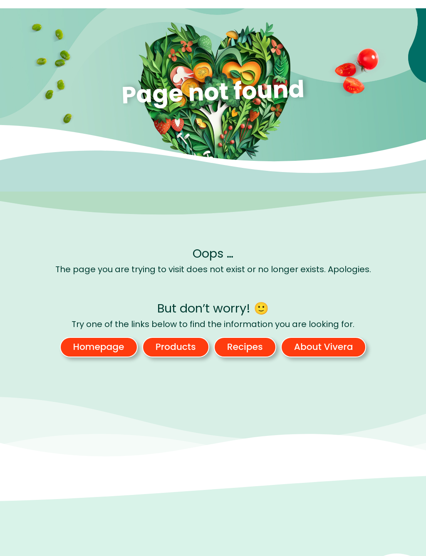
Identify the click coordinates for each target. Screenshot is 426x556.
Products (176, 346)
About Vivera (323, 346)
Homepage (98, 346)
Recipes (245, 346)
